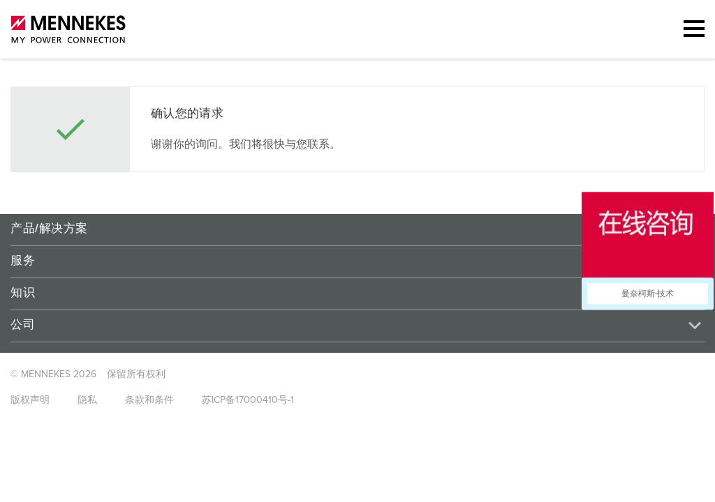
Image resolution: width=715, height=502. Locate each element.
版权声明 (30, 400)
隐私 (87, 400)
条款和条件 (149, 400)
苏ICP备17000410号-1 (248, 400)
